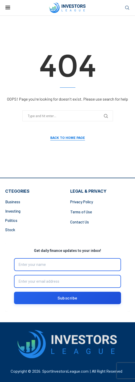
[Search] (127, 8)
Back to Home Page (67, 138)
